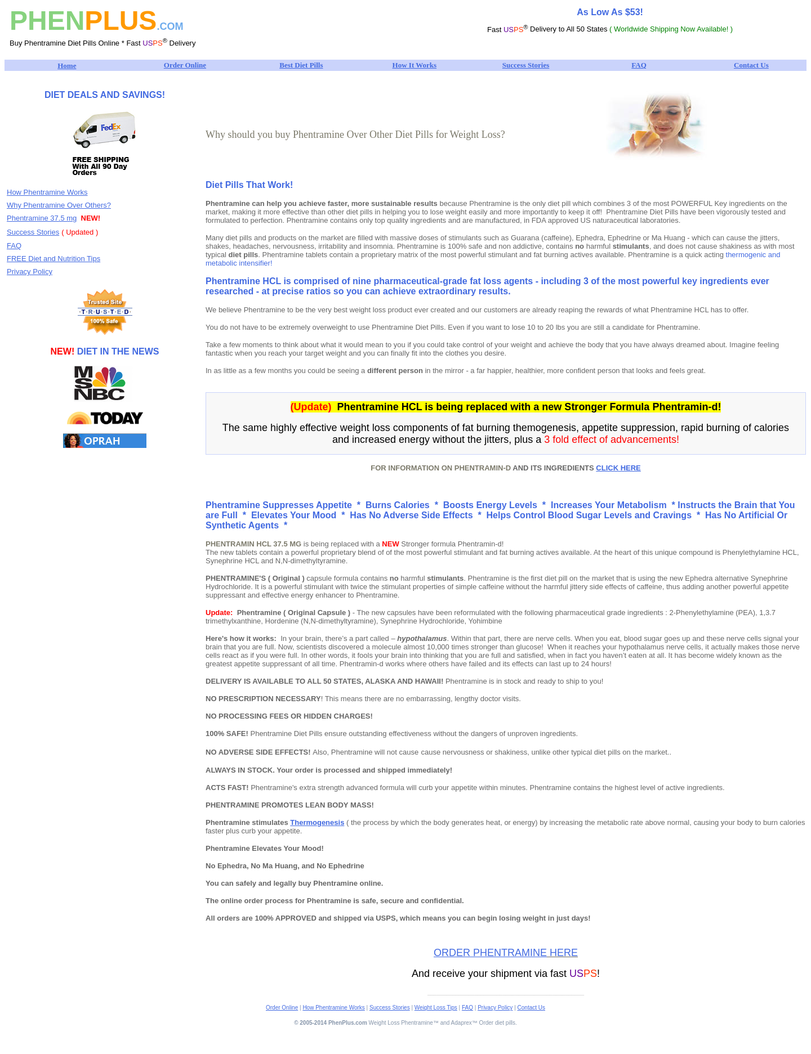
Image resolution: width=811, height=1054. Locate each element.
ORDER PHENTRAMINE (490, 952)
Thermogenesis (317, 822)
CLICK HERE (618, 468)
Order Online (185, 65)
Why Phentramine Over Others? (59, 205)
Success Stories (525, 65)
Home (66, 65)
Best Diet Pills (301, 65)
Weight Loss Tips (436, 1007)
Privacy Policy (29, 271)
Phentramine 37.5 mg (42, 218)
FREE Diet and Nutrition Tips (53, 258)
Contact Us (751, 65)
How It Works (415, 65)
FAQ (638, 65)
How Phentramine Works (47, 192)
